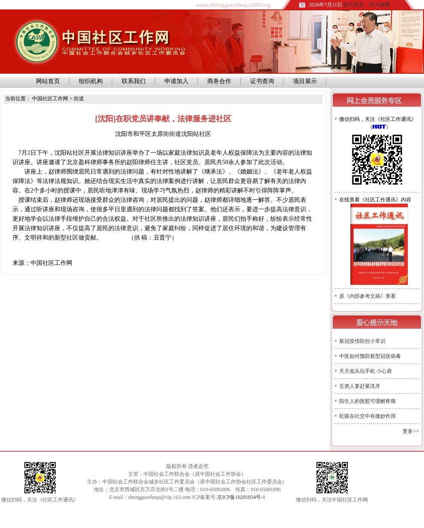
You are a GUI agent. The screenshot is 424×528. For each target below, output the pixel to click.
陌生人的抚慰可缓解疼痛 (367, 401)
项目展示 (305, 81)
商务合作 (219, 81)
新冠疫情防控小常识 (362, 341)
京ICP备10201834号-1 (241, 497)
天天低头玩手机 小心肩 (365, 371)
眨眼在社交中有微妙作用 (367, 416)
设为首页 (353, 5)
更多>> (411, 431)
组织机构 (91, 81)
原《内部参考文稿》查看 (367, 296)
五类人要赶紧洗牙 (359, 386)
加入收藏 (379, 5)
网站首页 (46, 81)
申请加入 (176, 81)
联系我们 (134, 81)
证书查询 (262, 81)
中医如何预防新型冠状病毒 (370, 356)
